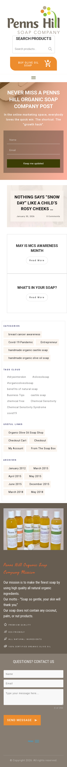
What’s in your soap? (37, 288)
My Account (16, 448)
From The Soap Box (43, 448)
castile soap (38, 395)
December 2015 (39, 484)
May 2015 (35, 476)
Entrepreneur (49, 342)
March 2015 (41, 468)
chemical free (16, 401)
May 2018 (37, 492)
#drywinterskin (16, 377)
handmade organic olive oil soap (29, 358)
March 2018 (16, 492)
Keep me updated (33, 163)
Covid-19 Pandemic (21, 342)
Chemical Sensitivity (43, 401)
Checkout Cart (17, 440)
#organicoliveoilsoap (20, 383)
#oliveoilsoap (40, 377)
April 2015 (15, 476)
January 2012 (17, 468)
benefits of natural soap (22, 389)
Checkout (40, 440)
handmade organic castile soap (28, 350)
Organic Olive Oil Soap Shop (26, 432)
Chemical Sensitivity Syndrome (26, 407)
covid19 (12, 413)
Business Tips (16, 395)
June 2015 (15, 484)
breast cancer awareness (24, 334)
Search (50, 49)
